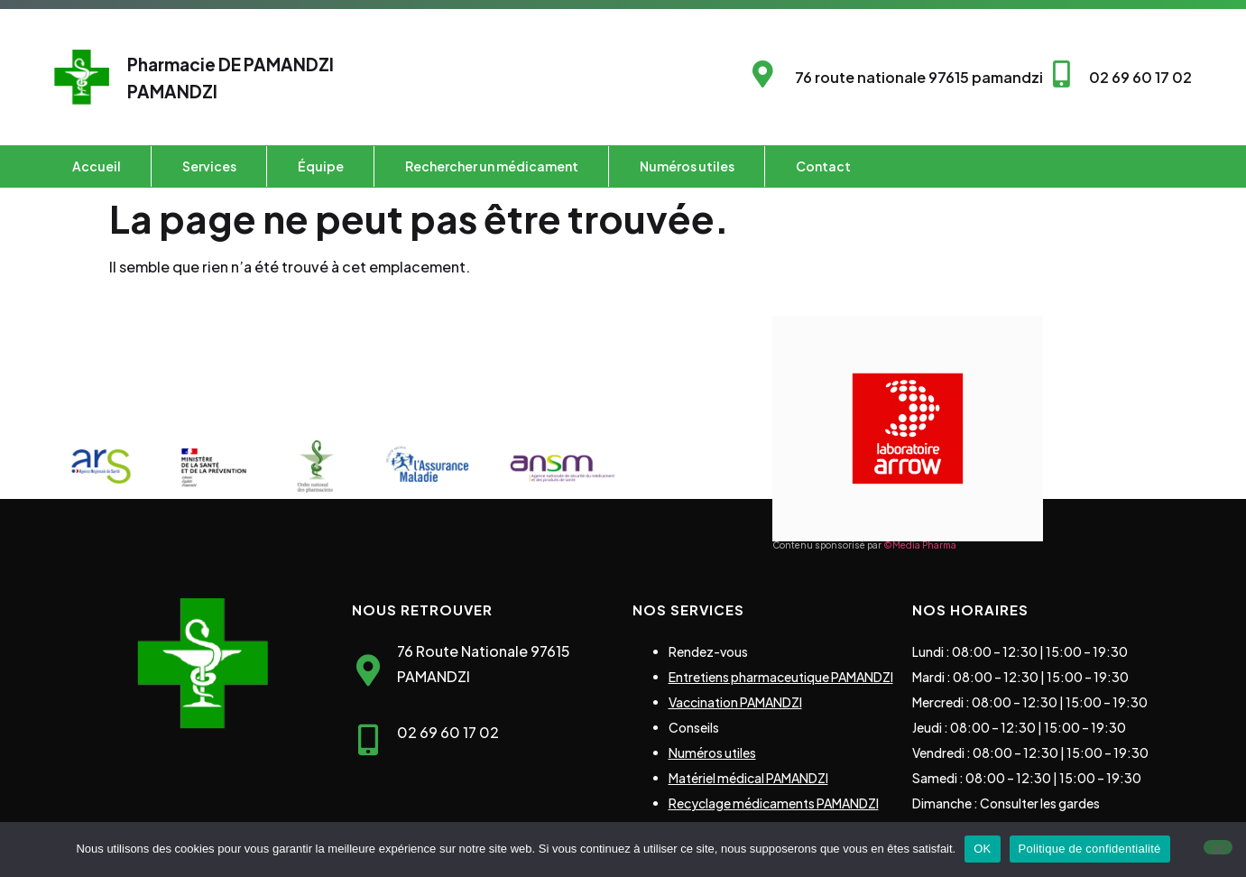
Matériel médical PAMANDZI (748, 778)
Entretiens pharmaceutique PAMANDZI (781, 677)
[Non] (1218, 847)
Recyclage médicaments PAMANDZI (774, 803)
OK (982, 848)
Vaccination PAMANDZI (735, 702)
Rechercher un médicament (491, 166)
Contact (823, 166)
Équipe (321, 166)
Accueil (96, 166)
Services (209, 166)
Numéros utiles (687, 166)
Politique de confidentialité (1090, 848)
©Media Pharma (919, 545)
